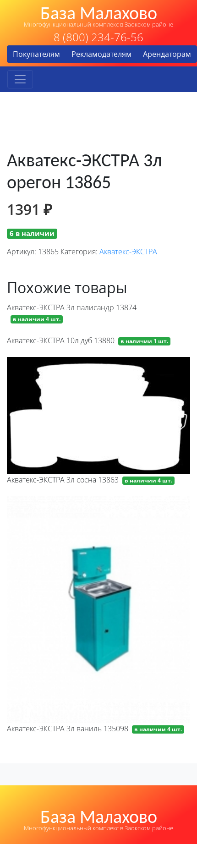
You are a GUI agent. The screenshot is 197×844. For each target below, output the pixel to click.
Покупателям (36, 54)
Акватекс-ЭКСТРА (128, 252)
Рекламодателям (101, 54)
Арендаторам (167, 54)
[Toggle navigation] (20, 79)
